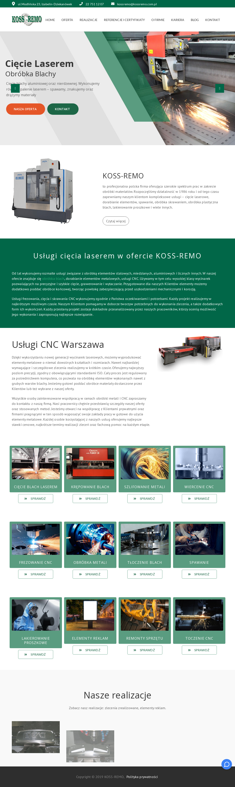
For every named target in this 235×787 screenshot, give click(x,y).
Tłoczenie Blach (144, 562)
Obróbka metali (90, 562)
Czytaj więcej (116, 221)
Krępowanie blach (90, 486)
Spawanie (199, 562)
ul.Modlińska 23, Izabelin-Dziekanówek (42, 4)
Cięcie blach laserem (36, 486)
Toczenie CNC (199, 638)
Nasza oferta (25, 109)
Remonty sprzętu (144, 638)
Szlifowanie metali (144, 486)
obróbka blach (53, 278)
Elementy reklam (90, 638)
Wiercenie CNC (199, 486)
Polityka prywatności (142, 777)
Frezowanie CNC (35, 562)
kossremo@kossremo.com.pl (134, 4)
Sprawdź (35, 498)
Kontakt (63, 109)
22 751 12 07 (91, 4)
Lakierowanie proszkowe (36, 640)
